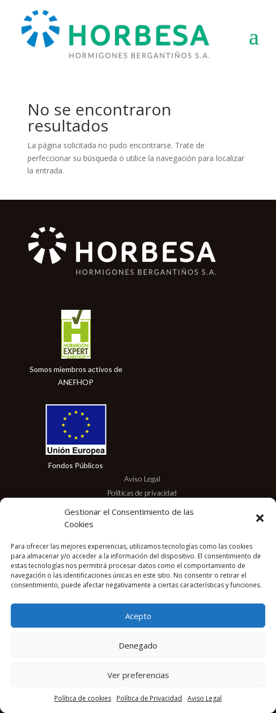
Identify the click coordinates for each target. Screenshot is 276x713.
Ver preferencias (138, 675)
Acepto (138, 615)
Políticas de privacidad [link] (142, 492)
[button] (260, 518)
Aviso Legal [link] (204, 698)
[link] (124, 35)
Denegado (138, 645)
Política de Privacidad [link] (149, 698)
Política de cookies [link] (82, 698)
